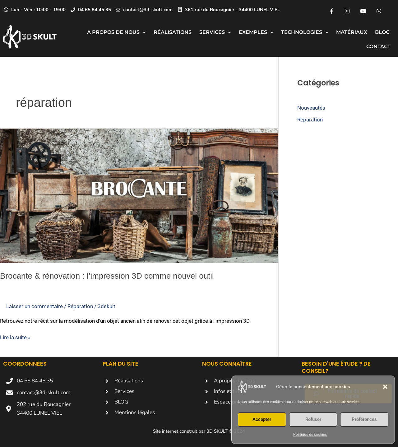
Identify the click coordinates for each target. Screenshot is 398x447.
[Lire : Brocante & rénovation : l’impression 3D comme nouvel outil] (139, 195)
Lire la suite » (15, 337)
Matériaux (351, 32)
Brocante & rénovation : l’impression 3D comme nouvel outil (107, 276)
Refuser (313, 419)
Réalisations (173, 32)
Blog (382, 32)
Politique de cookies (310, 434)
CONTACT (378, 46)
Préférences (364, 419)
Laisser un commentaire (34, 306)
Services (215, 32)
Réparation (80, 306)
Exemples (256, 32)
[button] (385, 387)
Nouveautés (311, 108)
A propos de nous (116, 32)
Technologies (304, 32)
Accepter (261, 419)
